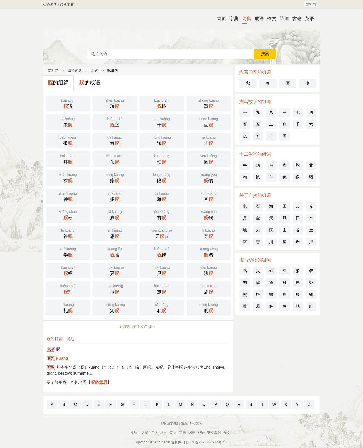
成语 (257, 18)
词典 (244, 18)
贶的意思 (99, 382)
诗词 (282, 18)
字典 (231, 18)
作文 (269, 18)
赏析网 (311, 4)
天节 (162, 233)
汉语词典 (181, 29)
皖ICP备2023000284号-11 (206, 442)
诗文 (173, 433)
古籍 (294, 18)
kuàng (62, 358)
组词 (94, 70)
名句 (163, 433)
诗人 (154, 433)
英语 (307, 18)
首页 (219, 18)
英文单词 (214, 433)
